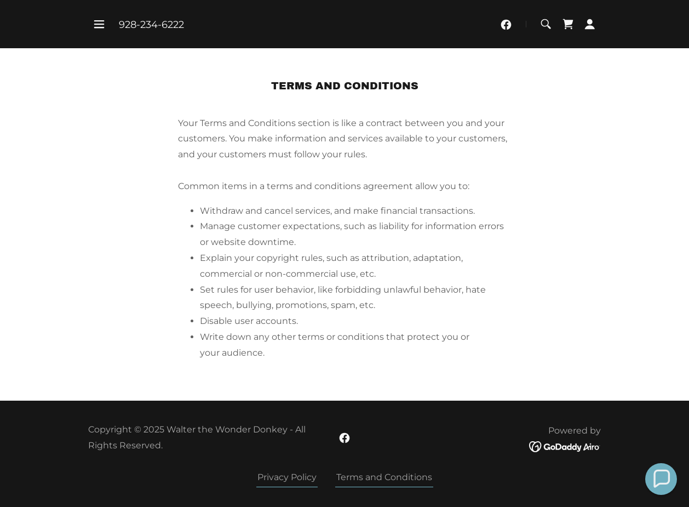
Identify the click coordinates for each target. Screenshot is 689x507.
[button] (99, 24)
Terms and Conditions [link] (384, 477)
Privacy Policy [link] (287, 477)
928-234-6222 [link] (151, 25)
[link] (506, 25)
